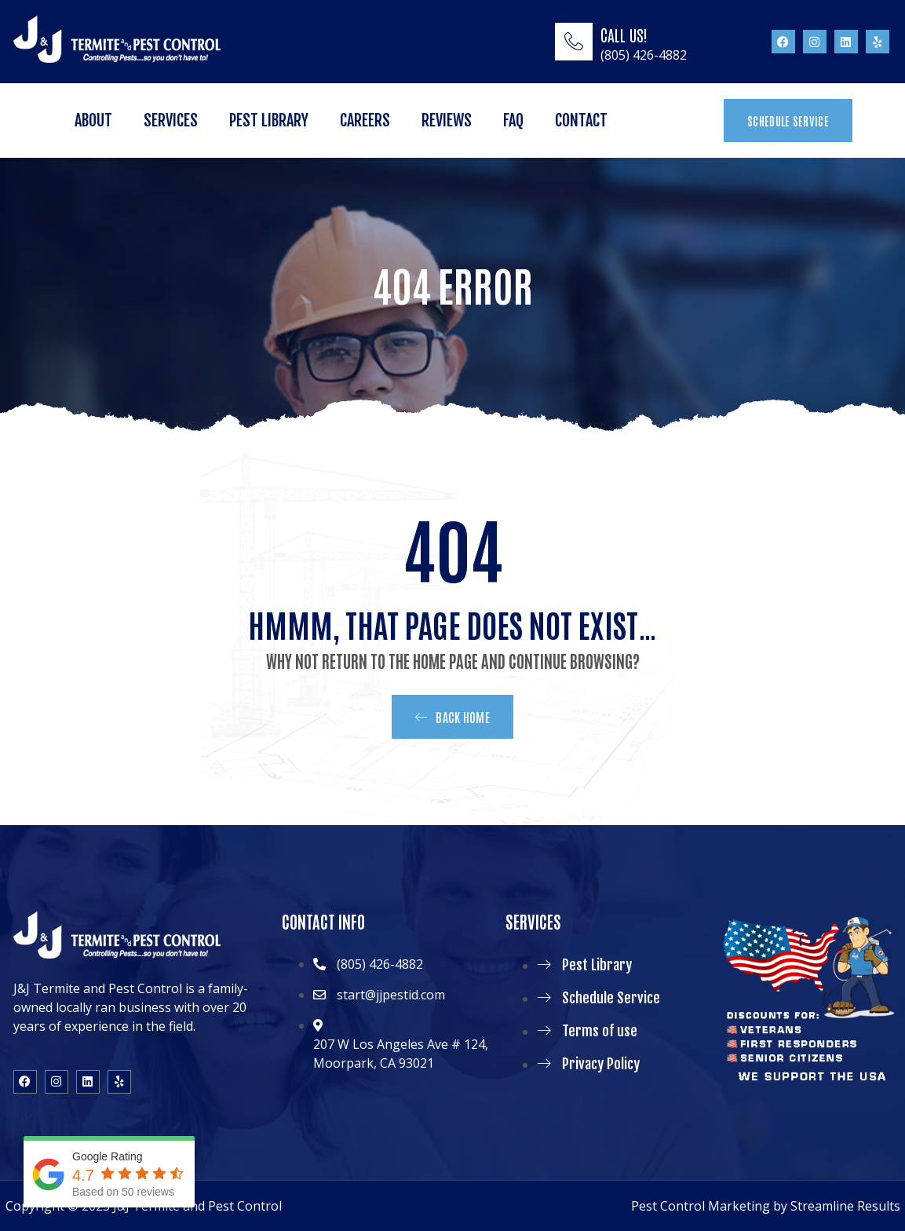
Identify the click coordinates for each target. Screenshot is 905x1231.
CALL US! (624, 34)
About (93, 120)
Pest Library (268, 120)
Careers (365, 120)
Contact (581, 120)
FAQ (513, 120)
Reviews (446, 120)
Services (171, 120)
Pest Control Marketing (700, 1206)
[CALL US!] (574, 41)
